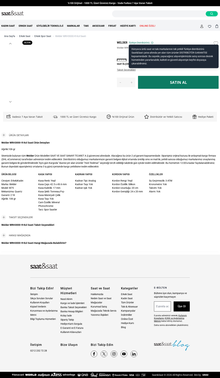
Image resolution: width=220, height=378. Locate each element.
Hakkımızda (97, 294)
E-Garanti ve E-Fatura (71, 328)
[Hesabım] (201, 26)
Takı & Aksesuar (129, 306)
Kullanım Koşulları (39, 302)
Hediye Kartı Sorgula (71, 323)
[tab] (15, 135)
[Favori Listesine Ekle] (216, 43)
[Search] (212, 13)
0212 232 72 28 (38, 350)
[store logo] (12, 13)
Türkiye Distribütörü (141, 42)
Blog (123, 327)
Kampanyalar (128, 310)
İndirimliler (126, 314)
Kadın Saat (127, 298)
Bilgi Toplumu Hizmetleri (43, 319)
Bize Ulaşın (69, 345)
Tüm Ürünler (127, 302)
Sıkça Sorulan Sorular (41, 298)
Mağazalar (96, 302)
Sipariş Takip (67, 319)
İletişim (34, 294)
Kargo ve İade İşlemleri (72, 303)
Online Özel (127, 319)
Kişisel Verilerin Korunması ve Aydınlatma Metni (44, 310)
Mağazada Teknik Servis (103, 310)
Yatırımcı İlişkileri (99, 314)
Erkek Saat (24, 36)
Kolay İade (66, 315)
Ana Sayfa (9, 36)
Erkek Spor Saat (42, 36)
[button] (10, 43)
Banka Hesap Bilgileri (71, 311)
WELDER (122, 42)
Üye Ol (182, 306)
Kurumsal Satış (99, 306)
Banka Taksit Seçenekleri (73, 307)
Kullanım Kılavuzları (70, 332)
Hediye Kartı (127, 323)
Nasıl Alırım (66, 299)
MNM (205, 375)
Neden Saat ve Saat (101, 298)
